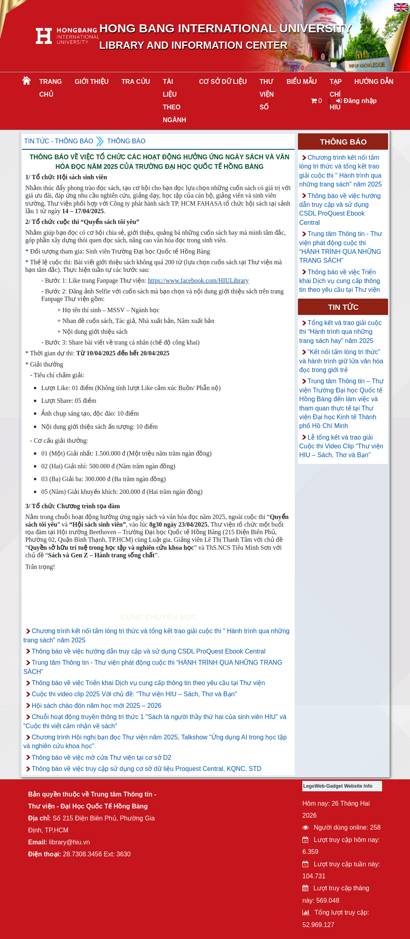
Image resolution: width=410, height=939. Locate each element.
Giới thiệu (91, 81)
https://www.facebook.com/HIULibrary (198, 280)
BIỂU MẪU (301, 81)
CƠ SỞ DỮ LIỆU (223, 81)
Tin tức (343, 307)
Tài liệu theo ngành (174, 100)
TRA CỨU (135, 81)
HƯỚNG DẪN (374, 81)
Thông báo (126, 141)
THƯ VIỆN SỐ (267, 94)
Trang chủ (50, 88)
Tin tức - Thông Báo (58, 141)
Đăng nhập (356, 100)
